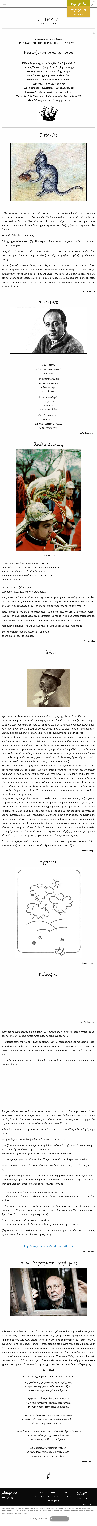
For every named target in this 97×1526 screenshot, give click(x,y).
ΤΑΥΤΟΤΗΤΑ (67, 1497)
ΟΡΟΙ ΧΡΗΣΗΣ (83, 1499)
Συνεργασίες (53, 1492)
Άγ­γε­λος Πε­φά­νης (88, 963)
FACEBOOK (39, 1492)
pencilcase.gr (87, 1504)
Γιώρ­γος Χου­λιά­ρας (88, 1461)
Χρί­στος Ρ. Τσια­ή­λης (88, 851)
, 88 (9, 1493)
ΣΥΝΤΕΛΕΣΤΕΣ (68, 1492)
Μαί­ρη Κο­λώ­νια (89, 641)
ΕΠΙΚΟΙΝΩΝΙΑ (53, 1501)
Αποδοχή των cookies (59, 1519)
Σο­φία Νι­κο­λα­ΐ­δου (88, 291)
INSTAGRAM (39, 1497)
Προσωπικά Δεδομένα (82, 1493)
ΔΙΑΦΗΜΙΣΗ (53, 1497)
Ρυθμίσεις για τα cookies (37, 1519)
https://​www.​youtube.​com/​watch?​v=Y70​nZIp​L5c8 (48, 1246)
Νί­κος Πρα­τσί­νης (89, 1251)
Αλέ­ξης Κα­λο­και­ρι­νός (87, 433)
